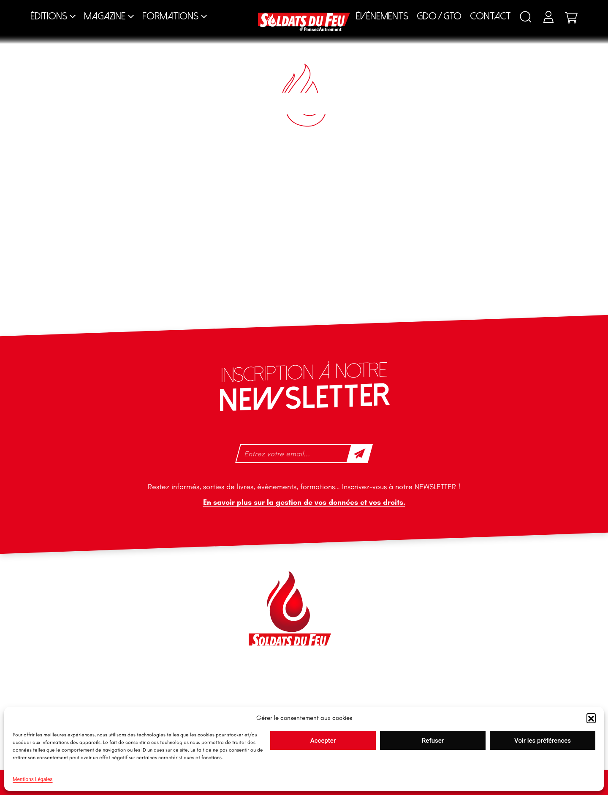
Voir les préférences (542, 740)
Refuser (433, 740)
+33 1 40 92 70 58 (109, 640)
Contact (490, 16)
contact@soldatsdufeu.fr (120, 605)
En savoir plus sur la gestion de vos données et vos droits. (304, 502)
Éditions (48, 16)
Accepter (323, 740)
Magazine (104, 16)
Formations (170, 16)
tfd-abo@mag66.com (114, 654)
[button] (591, 718)
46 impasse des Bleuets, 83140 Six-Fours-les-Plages (130, 586)
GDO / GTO (439, 16)
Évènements (382, 16)
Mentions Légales (33, 779)
